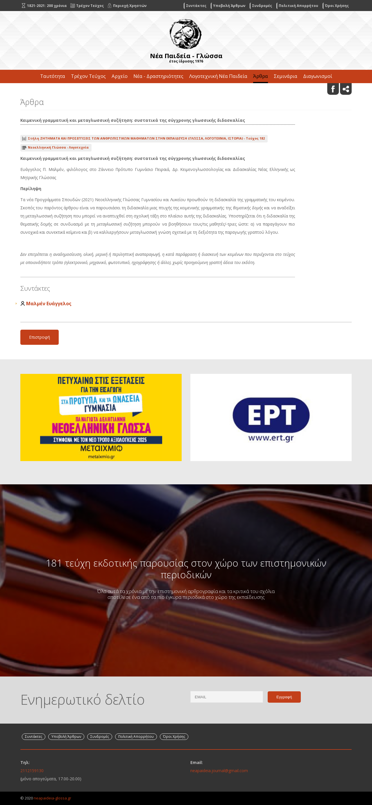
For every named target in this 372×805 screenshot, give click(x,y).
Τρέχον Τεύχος (88, 76)
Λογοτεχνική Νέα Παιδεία (218, 76)
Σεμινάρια (285, 76)
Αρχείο (120, 76)
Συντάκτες (196, 5)
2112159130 (32, 770)
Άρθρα (260, 76)
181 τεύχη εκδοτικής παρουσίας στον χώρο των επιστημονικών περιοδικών (186, 568)
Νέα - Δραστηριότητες (158, 76)
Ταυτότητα (52, 76)
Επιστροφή (39, 337)
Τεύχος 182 (146, 138)
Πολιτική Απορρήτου (298, 5)
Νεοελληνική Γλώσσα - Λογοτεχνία (58, 147)
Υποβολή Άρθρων (229, 5)
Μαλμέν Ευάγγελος (48, 303)
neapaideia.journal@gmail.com (219, 770)
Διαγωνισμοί (317, 76)
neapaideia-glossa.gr (52, 798)
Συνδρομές (262, 5)
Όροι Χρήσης (337, 5)
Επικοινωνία (186, 89)
